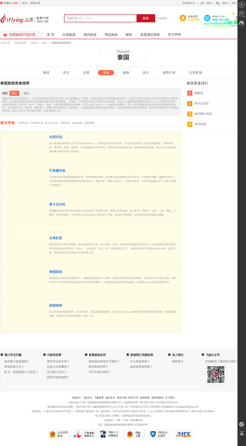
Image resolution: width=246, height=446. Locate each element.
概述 (46, 72)
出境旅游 (70, 33)
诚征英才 (110, 397)
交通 (86, 72)
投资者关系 (189, 3)
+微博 (205, 3)
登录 (24, 3)
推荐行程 (169, 72)
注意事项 (195, 72)
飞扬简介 (76, 397)
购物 (126, 72)
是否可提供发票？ (58, 377)
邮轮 (131, 33)
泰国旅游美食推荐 (61, 42)
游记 (146, 72)
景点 (66, 72)
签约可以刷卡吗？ (58, 361)
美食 (106, 72)
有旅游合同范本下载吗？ (104, 361)
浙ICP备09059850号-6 (177, 411)
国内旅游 (92, 33)
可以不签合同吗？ (100, 372)
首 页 (50, 34)
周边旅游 (113, 33)
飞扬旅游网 (20, 42)
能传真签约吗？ (98, 366)
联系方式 (133, 397)
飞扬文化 (87, 397)
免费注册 (35, 3)
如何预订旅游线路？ (17, 361)
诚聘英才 (177, 361)
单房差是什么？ (14, 366)
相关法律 (122, 397)
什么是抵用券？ (140, 361)
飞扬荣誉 (99, 397)
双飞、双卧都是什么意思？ (21, 372)
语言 (234, 3)
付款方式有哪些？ (58, 366)
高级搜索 (162, 18)
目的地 (35, 42)
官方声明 (176, 33)
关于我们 (170, 397)
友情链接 (145, 397)
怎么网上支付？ (57, 372)
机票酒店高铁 (152, 33)
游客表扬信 (157, 397)
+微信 (221, 3)
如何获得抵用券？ (141, 366)
